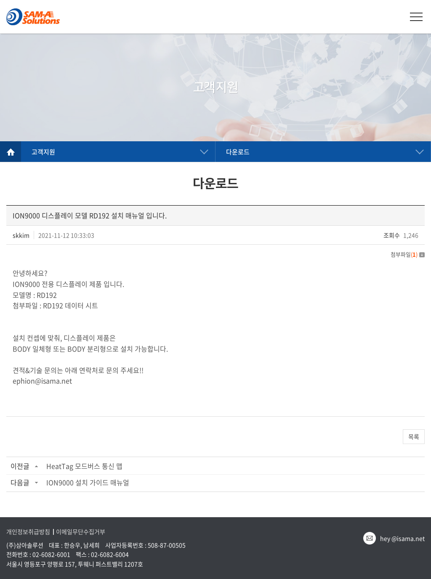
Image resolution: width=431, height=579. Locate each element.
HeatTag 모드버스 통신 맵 (84, 466)
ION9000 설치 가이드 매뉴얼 (87, 482)
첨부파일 (408, 254)
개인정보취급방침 (28, 532)
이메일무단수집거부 (80, 532)
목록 (413, 436)
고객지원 (43, 151)
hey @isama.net (402, 538)
